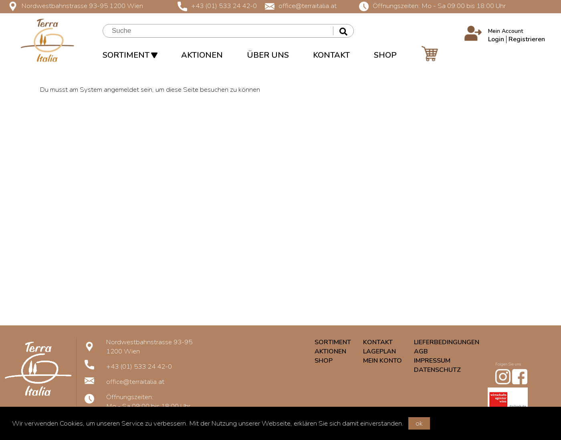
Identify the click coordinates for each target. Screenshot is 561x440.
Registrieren (527, 39)
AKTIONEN (202, 55)
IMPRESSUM (432, 360)
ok (419, 423)
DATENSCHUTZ (437, 369)
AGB (421, 351)
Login (496, 39)
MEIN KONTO (382, 360)
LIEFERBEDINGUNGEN (446, 342)
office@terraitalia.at (301, 5)
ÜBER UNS (268, 55)
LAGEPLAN (379, 351)
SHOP (385, 55)
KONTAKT (331, 55)
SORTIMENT (130, 55)
